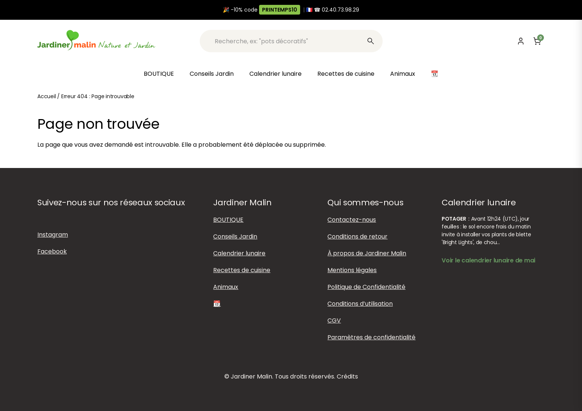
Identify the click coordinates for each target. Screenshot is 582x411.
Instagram (52, 234)
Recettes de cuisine (345, 73)
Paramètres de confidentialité (371, 337)
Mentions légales (352, 270)
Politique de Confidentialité (366, 287)
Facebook (52, 251)
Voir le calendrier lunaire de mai (488, 260)
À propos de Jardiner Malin (366, 253)
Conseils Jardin (212, 73)
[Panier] (537, 41)
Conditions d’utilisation (360, 303)
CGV (334, 320)
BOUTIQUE (159, 73)
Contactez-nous (351, 219)
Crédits (347, 376)
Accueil (46, 96)
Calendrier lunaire (275, 73)
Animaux (402, 73)
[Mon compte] (520, 41)
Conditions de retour (357, 236)
